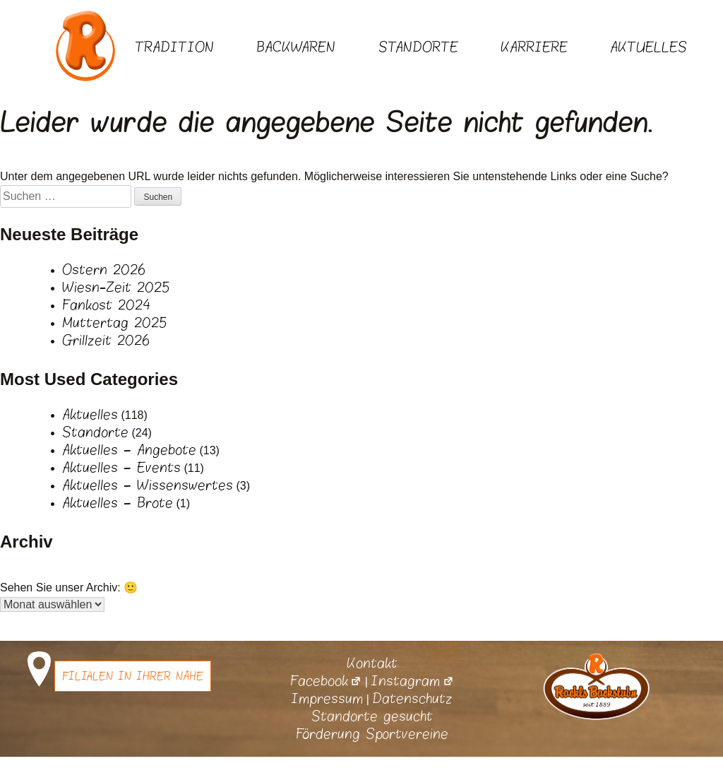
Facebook (326, 681)
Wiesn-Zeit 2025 (115, 287)
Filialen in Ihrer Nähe (132, 676)
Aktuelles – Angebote (129, 450)
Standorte (418, 47)
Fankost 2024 (106, 305)
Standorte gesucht (372, 716)
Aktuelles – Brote (117, 503)
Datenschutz (412, 699)
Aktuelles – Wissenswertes (147, 485)
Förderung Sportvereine (372, 734)
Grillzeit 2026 (106, 340)
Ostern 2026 (103, 270)
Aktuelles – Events (121, 468)
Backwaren (295, 47)
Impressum (327, 699)
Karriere (534, 47)
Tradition (174, 47)
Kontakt (372, 663)
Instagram (412, 681)
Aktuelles (648, 47)
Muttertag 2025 (114, 323)
